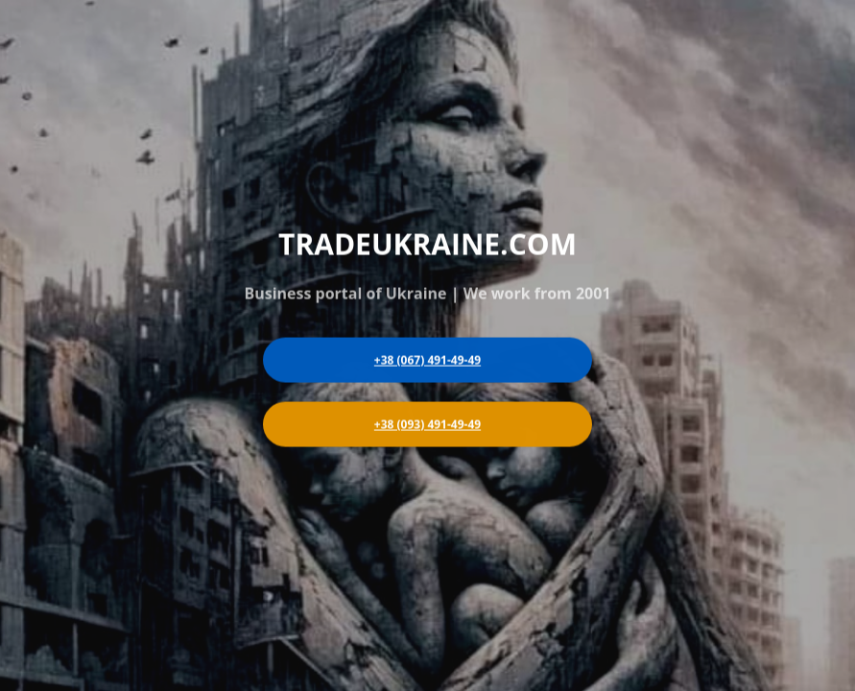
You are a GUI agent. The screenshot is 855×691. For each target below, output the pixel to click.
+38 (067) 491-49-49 (427, 359)
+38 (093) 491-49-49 (427, 424)
